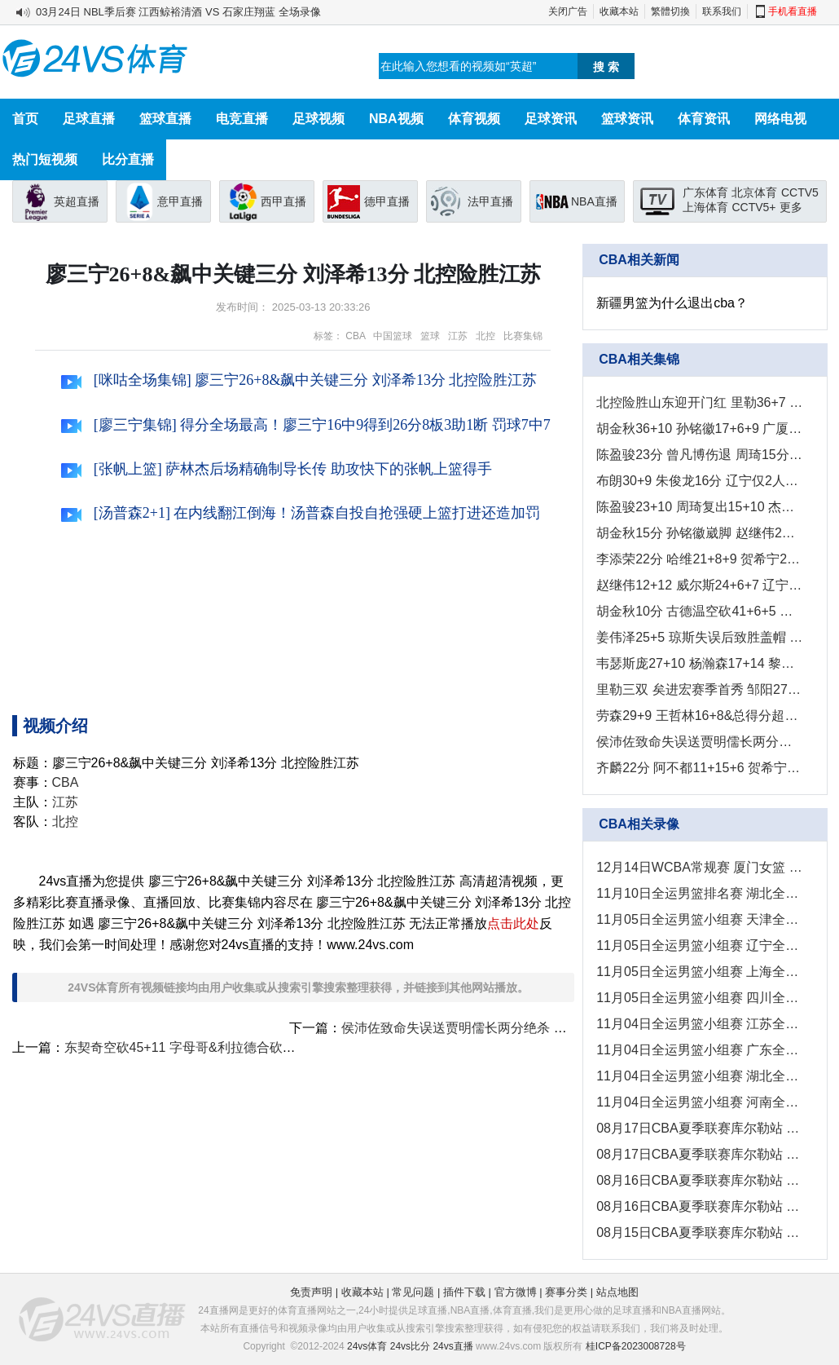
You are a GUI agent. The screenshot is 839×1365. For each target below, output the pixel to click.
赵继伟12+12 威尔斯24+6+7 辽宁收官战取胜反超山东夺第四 (699, 585)
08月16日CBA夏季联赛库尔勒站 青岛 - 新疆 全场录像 (699, 1180)
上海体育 (705, 207)
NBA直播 (594, 201)
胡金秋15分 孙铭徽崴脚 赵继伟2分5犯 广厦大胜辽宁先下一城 (699, 533)
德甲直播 (387, 201)
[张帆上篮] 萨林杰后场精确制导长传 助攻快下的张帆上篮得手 (276, 469)
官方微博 (515, 1292)
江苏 (458, 336)
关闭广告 (567, 11)
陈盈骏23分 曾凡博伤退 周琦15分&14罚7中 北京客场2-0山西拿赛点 (699, 455)
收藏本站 (619, 11)
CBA (355, 336)
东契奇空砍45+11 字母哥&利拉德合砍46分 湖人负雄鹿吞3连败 (244, 1047)
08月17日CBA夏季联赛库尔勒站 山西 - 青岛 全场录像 (699, 1154)
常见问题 (413, 1292)
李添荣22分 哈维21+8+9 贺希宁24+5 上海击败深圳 (699, 559)
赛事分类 (566, 1292)
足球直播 (89, 119)
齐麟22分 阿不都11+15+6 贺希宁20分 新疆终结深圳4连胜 (699, 768)
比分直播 (128, 159)
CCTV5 (800, 192)
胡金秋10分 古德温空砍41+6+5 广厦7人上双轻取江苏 (699, 611)
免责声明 (311, 1292)
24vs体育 (367, 1346)
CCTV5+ (753, 207)
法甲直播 (490, 201)
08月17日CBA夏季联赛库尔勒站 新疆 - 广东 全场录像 (699, 1128)
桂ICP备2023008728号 (636, 1346)
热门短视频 (44, 159)
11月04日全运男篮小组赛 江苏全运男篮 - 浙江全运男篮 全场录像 (699, 1024)
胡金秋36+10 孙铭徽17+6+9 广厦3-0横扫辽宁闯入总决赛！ (699, 428)
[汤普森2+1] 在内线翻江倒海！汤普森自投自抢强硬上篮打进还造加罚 (300, 513)
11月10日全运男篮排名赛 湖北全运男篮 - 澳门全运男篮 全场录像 (699, 893)
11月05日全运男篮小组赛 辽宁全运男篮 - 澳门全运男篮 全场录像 (699, 945)
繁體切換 (670, 11)
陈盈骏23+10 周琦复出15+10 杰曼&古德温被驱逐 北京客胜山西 (699, 507)
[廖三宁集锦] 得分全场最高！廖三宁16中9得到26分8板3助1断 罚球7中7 (306, 425)
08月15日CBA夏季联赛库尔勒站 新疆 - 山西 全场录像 (699, 1232)
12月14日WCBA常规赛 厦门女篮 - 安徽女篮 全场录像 (699, 867)
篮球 (430, 336)
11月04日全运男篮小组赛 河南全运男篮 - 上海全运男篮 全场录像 (699, 1102)
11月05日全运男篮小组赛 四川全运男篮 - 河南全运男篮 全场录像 (699, 998)
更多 (791, 207)
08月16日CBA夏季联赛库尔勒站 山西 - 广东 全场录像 (699, 1206)
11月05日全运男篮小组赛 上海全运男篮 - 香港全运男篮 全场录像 (699, 971)
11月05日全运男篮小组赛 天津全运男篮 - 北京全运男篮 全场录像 (699, 919)
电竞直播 (242, 119)
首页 (25, 119)
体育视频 (474, 119)
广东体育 (705, 192)
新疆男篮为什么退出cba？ (672, 303)
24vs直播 (452, 1346)
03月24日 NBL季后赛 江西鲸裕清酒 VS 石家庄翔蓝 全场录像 (178, 12)
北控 (485, 336)
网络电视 (780, 119)
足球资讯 (551, 119)
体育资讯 (704, 119)
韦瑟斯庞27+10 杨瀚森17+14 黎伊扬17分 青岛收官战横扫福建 (699, 663)
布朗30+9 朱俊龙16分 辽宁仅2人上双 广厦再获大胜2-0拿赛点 (699, 481)
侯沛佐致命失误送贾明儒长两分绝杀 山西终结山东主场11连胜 (519, 1028)
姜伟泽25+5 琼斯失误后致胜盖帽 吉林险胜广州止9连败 (699, 637)
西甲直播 (283, 201)
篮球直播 (165, 119)
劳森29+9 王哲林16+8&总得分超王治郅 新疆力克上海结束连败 (699, 715)
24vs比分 (410, 1346)
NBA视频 (396, 119)
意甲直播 (180, 201)
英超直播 (76, 201)
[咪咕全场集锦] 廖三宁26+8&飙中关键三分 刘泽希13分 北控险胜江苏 (299, 380)
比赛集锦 (522, 336)
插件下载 (464, 1292)
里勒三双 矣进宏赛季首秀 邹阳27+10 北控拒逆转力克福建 (699, 689)
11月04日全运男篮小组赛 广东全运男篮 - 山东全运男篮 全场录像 (699, 1050)
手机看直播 (792, 11)
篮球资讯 (627, 119)
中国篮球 (392, 336)
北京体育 (754, 192)
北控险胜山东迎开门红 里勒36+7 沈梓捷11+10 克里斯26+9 (699, 402)
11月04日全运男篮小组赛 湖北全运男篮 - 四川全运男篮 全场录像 (699, 1076)
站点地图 (617, 1292)
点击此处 (513, 923)
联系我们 (721, 11)
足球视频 (318, 119)
